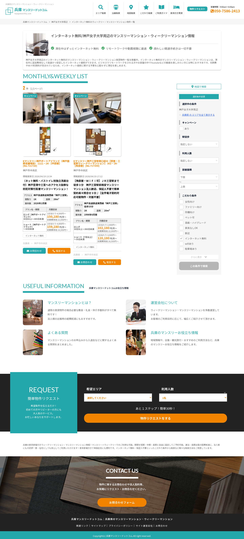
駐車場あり (191, 248)
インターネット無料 (195, 237)
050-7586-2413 (227, 10)
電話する (60, 250)
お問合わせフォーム (122, 501)
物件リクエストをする (155, 417)
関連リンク (82, 524)
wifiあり (189, 242)
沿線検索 (116, 13)
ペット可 (190, 216)
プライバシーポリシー (121, 524)
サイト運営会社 (144, 524)
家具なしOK (191, 227)
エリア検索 (101, 13)
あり (187, 127)
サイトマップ (98, 524)
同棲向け (190, 211)
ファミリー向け (193, 206)
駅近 (187, 232)
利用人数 (167, 388)
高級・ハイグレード (195, 221)
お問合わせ (36, 250)
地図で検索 (200, 85)
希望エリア (94, 388)
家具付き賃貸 (176, 13)
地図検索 (131, 13)
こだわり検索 (146, 13)
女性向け (190, 200)
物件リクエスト (197, 9)
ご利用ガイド (161, 13)
